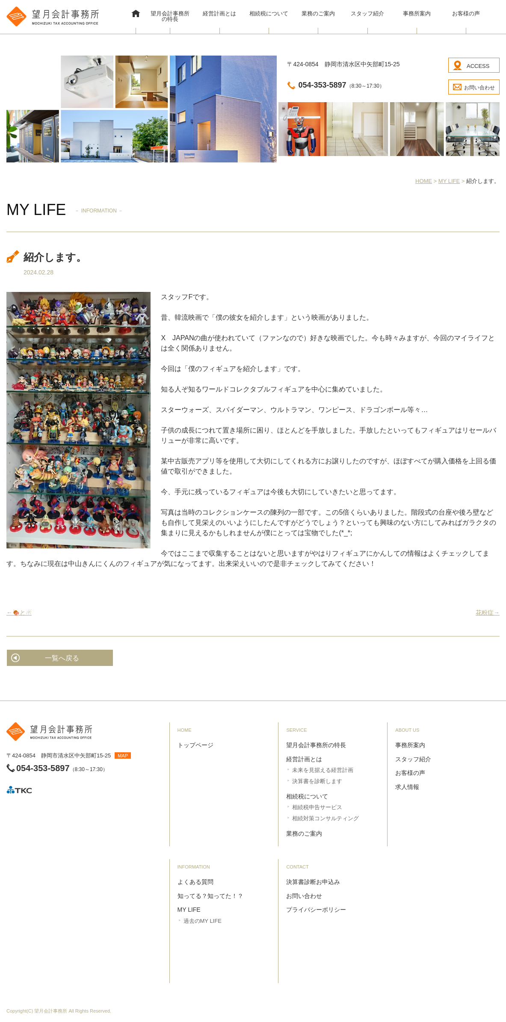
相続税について (268, 13)
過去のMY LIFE (202, 921)
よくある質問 (195, 881)
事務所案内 (417, 13)
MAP (123, 755)
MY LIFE (189, 909)
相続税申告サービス (317, 807)
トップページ (195, 745)
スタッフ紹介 (367, 13)
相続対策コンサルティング (325, 818)
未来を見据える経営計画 (322, 770)
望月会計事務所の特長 (170, 16)
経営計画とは (219, 13)
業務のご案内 (318, 13)
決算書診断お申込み (313, 881)
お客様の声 (466, 13)
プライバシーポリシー (316, 909)
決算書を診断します (317, 781)
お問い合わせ (479, 88)
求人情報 (407, 786)
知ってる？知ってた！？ (210, 895)
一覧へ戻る (62, 658)
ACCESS (478, 66)
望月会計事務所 (50, 1010)
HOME (136, 14)
